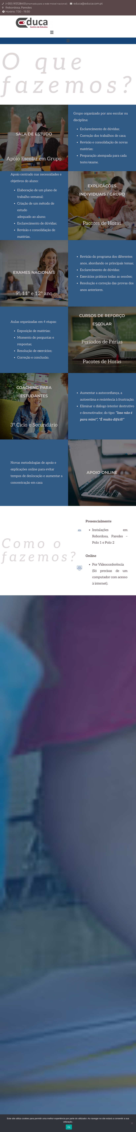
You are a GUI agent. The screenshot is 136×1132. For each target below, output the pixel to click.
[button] (52, 32)
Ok (68, 1127)
